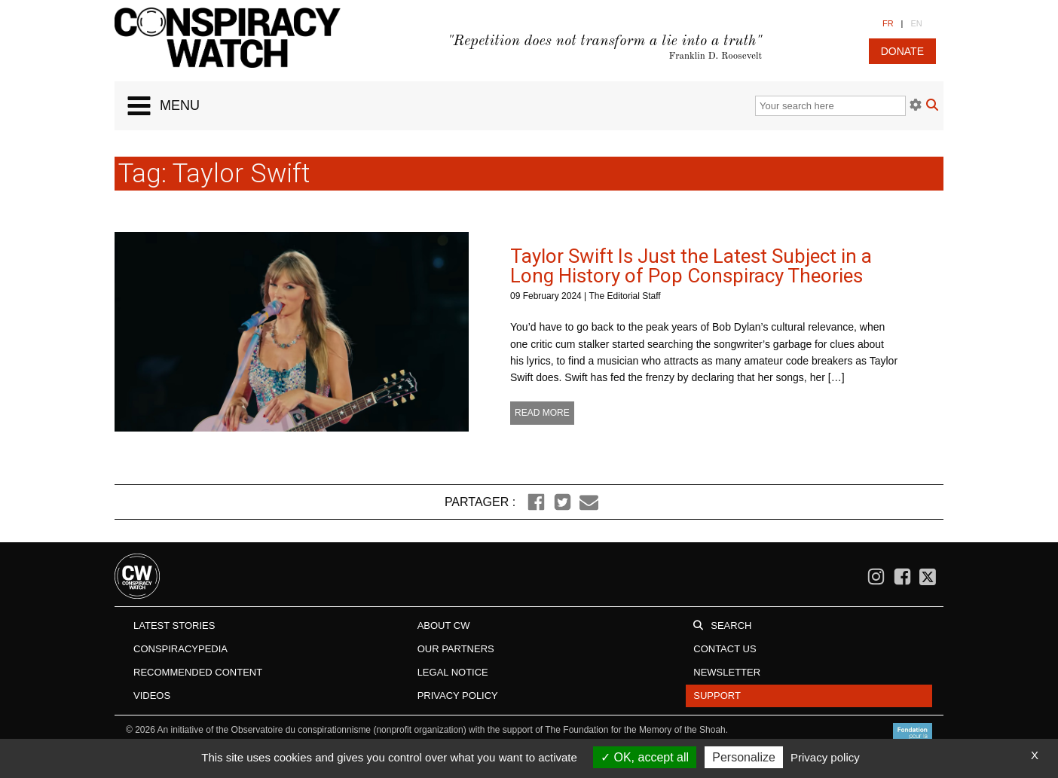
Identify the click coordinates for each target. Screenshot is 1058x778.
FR (888, 23)
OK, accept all (645, 757)
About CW (443, 625)
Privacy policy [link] (825, 757)
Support (717, 695)
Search (731, 625)
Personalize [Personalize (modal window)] (743, 757)
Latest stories (174, 625)
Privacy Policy (457, 695)
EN (916, 23)
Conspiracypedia (180, 648)
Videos (151, 695)
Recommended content (197, 672)
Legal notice (452, 672)
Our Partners (455, 648)
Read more (542, 412)
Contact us (724, 648)
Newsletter (726, 672)
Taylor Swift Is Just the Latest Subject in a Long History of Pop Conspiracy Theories (691, 266)
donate (902, 51)
